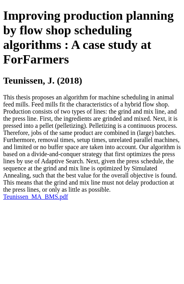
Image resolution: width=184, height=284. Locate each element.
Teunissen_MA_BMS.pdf (35, 196)
